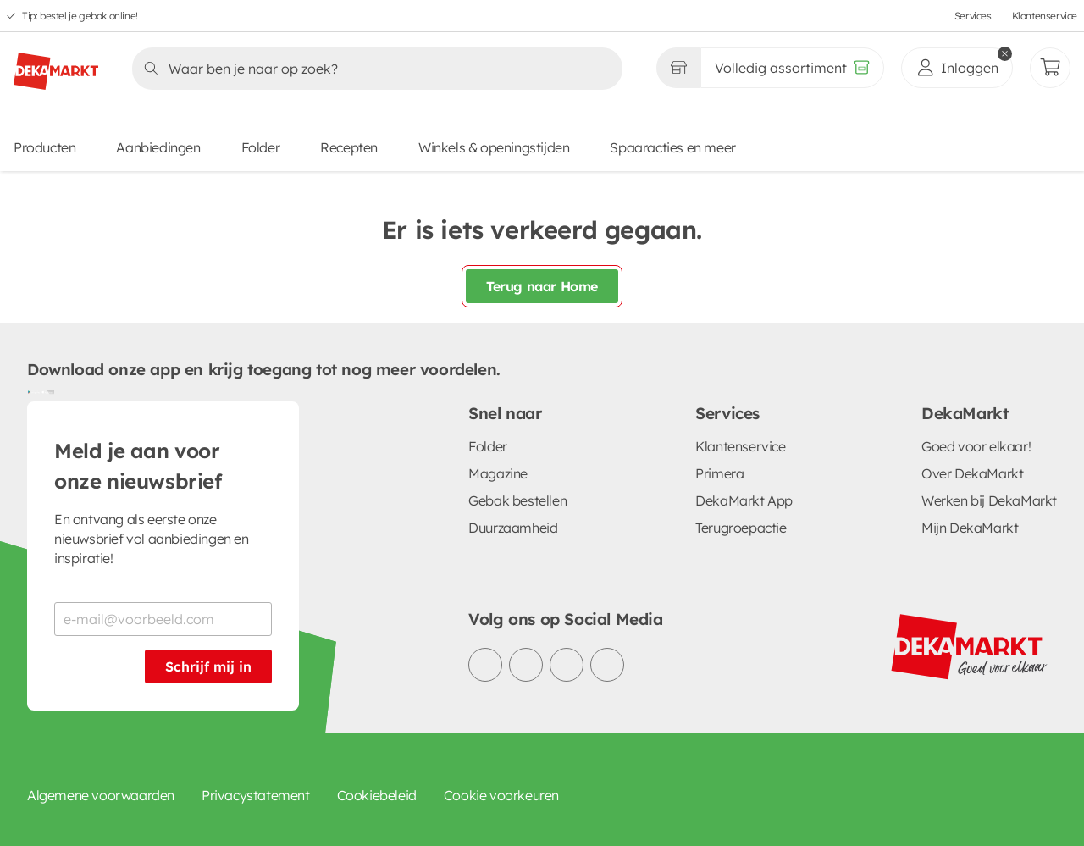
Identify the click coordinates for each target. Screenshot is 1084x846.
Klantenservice (1044, 15)
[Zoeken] (372, 68)
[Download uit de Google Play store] (34, 391)
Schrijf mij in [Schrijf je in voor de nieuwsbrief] (208, 666)
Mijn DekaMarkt (969, 527)
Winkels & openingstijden (493, 147)
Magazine (498, 473)
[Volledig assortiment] (792, 67)
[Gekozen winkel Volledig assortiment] (678, 67)
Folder (260, 147)
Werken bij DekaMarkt (989, 500)
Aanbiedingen (158, 147)
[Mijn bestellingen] (1050, 67)
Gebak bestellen (517, 500)
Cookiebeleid (377, 795)
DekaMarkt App (744, 500)
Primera (719, 473)
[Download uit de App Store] (47, 391)
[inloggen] (957, 67)
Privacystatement (256, 795)
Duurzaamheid (512, 527)
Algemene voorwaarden (100, 795)
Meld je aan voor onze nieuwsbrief (138, 466)
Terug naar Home (542, 286)
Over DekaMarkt (972, 473)
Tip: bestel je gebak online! (80, 15)
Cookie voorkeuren (501, 795)
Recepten (349, 147)
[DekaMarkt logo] (56, 64)
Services (973, 15)
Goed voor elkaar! (976, 446)
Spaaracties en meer (672, 147)
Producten (44, 147)
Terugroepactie (740, 527)
